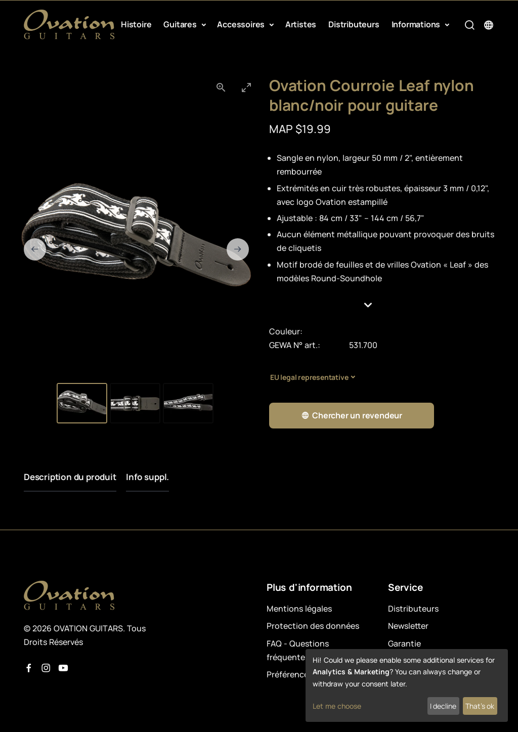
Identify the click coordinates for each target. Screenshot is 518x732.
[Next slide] (238, 249)
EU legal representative (309, 377)
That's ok (479, 706)
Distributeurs (353, 24)
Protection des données (313, 625)
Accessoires (242, 24)
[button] (381, 305)
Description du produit (70, 477)
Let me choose (337, 706)
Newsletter (408, 625)
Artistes (300, 24)
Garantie (404, 643)
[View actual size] (221, 87)
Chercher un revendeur (351, 415)
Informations (417, 24)
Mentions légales (299, 608)
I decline (443, 706)
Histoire (136, 24)
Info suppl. (147, 477)
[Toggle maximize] (246, 87)
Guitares (180, 24)
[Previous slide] (35, 249)
